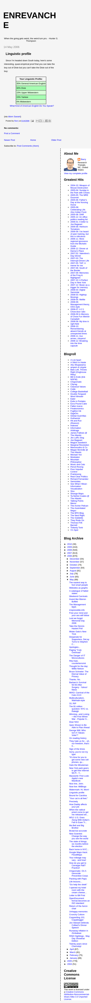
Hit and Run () (76, 421)
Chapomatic (76, 382)
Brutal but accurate (78, 831)
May (72, 579)
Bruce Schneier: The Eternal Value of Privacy (78, 674)
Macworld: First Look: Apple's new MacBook (79, 778)
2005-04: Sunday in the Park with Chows (80, 191)
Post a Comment (12, 133)
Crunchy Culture (77, 914)
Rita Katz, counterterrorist (77, 662)
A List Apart (75, 360)
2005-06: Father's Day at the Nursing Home (79, 202)
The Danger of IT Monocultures (77, 656)
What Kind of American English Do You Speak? (32, 106)
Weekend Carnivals (78, 596)
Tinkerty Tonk (76, 527)
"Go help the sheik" (78, 884)
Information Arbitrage (75, 429)
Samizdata (75, 481)
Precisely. (73, 801)
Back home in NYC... (79, 849)
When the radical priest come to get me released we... (78, 812)
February (74, 955)
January (74, 958)
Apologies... (74, 647)
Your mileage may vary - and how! (77, 858)
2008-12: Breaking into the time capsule (79, 343)
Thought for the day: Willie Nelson (78, 667)
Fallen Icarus (76, 406)
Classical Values (78, 386)
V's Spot (74, 530)
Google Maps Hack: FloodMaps (78, 853)
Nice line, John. (76, 783)
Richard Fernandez (79, 479)
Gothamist (75, 418)
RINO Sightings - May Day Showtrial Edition (79, 938)
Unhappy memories (78, 911)
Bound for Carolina (78, 795)
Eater (72, 399)
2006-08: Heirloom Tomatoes (79, 227)
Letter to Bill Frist (77, 895)
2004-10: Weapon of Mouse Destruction (80, 186)
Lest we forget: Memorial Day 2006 (77, 620)
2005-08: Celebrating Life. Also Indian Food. (78, 209)
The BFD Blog (77, 513)
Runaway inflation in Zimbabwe (78, 931)
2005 (70, 961)
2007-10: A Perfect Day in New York (79, 281)
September (75, 568)
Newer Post (9, 140)
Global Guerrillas (78, 416)
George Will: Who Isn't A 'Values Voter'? (77, 732)
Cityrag (73, 384)
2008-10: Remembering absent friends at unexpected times (78, 330)
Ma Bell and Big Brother (76, 826)
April (72, 949)
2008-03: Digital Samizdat (77, 291)
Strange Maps (77, 493)
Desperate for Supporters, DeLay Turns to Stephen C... (79, 640)
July (72, 573)
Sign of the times (77, 749)
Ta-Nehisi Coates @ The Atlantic (79, 497)
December (75, 559)
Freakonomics (77, 408)
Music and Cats (77, 464)
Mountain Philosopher (76, 460)
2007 (70, 553)
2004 (70, 964)
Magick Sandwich (78, 442)
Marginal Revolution (79, 445)
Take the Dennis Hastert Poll (76, 627)
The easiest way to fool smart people (78, 583)
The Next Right (77, 515)
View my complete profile (75, 173)
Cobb (72, 389)
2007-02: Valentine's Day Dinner (79, 254)
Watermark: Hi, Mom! (79, 789)
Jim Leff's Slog (77, 437)
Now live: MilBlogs (77, 786)
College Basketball (79, 391)
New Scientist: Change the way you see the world (78, 836)
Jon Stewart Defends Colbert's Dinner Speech (79, 925)
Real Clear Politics (79, 476)
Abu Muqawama (78, 365)
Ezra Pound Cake (78, 403)
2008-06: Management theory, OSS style (80, 304)
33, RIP (72, 703)
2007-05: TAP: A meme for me (77, 264)
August (73, 570)
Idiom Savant (14, 116)
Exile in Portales (77, 401)
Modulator (75, 457)
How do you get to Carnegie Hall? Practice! (77, 865)
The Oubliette (76, 518)
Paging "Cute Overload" (75, 651)
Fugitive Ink (75, 411)
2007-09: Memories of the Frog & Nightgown (79, 275)
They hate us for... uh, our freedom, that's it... (79, 743)
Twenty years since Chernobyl (78, 945)
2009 (70, 547)
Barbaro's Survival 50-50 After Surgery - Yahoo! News (78, 686)
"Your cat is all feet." (78, 798)
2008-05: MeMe (77, 299)
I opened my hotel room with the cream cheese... (78, 890)
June (72, 576)
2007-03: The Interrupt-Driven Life (79, 259)
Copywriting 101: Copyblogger (77, 918)
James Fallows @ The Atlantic (78, 434)
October (74, 565)
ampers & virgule (78, 367)
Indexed (74, 425)
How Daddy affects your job (78, 805)
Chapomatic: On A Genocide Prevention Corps (78, 873)
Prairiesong (75, 474)
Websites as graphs (78, 588)
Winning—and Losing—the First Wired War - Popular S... (79, 716)
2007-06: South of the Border (78, 269)
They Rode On (77, 520)
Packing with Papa (78, 878)
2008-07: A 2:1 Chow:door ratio (77, 310)
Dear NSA (74, 722)
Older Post (56, 140)
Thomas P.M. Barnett (76, 524)
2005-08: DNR (77, 214)
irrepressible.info (77, 610)
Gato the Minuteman (78, 765)
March (73, 952)
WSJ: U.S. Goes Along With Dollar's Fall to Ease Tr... (79, 820)
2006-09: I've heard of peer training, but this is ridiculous (79, 234)
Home (33, 140)
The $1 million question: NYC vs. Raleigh (79, 708)
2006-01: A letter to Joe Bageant (79, 223)
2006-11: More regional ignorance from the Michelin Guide (79, 242)
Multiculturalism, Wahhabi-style (77, 699)
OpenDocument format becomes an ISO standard (79, 900)
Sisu (72, 491)
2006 (70, 556)
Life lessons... (75, 881)
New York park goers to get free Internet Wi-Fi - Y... (79, 770)
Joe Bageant (76, 440)
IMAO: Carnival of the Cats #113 (79, 693)
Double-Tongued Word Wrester (78, 395)
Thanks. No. (75, 679)
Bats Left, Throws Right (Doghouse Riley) (78, 372)
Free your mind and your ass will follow (79, 614)
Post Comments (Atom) (28, 146)
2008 (70, 550)
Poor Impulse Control (76, 470)
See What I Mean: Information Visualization (78, 486)
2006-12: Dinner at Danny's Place (79, 249)
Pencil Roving (76, 467)
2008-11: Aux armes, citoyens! (78, 337)
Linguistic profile (76, 792)
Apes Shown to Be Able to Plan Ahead (79, 726)
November (75, 562)
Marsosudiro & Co (78, 447)
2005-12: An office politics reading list (79, 218)
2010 (70, 544)
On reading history (77, 738)
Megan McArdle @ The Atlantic (79, 451)
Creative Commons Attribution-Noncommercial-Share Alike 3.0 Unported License (77, 995)
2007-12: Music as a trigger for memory (79, 286)
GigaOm (74, 413)
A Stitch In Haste (78, 362)
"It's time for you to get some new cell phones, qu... (79, 759)
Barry (83, 159)
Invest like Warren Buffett (77, 600)
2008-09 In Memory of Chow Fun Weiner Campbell (80, 316)
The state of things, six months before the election (78, 844)
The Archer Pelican (79, 505)
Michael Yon (76, 454)
